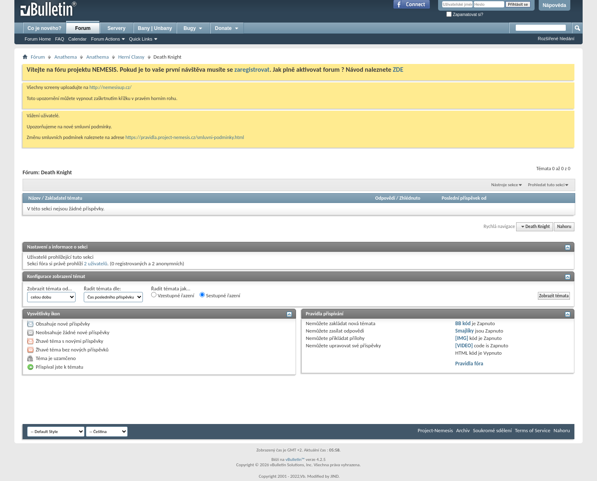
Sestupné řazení (220, 295)
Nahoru (564, 226)
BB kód (463, 323)
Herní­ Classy (131, 57)
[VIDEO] (464, 345)
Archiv (463, 430)
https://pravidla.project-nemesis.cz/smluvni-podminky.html (185, 137)
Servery (117, 28)
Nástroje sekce (504, 184)
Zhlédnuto (410, 198)
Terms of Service (532, 430)
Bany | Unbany (155, 28)
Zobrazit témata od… (49, 288)
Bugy (193, 28)
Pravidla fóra (469, 363)
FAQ (59, 38)
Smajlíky (464, 331)
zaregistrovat (252, 69)
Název (34, 198)
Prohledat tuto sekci (546, 184)
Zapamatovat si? (464, 14)
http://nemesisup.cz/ (111, 87)
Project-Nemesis (435, 430)
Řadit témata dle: (102, 288)
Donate (227, 28)
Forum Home (38, 38)
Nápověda (554, 5)
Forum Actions (105, 38)
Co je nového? (45, 28)
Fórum (38, 57)
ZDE (398, 69)
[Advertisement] (172, 399)
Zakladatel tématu (63, 198)
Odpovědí (385, 198)
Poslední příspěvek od (464, 198)
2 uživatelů (96, 263)
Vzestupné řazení (172, 295)
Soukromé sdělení (492, 430)
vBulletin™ (295, 459)
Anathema (65, 57)
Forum (82, 28)
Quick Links (140, 38)
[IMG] (461, 338)
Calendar (77, 38)
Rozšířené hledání (556, 38)
